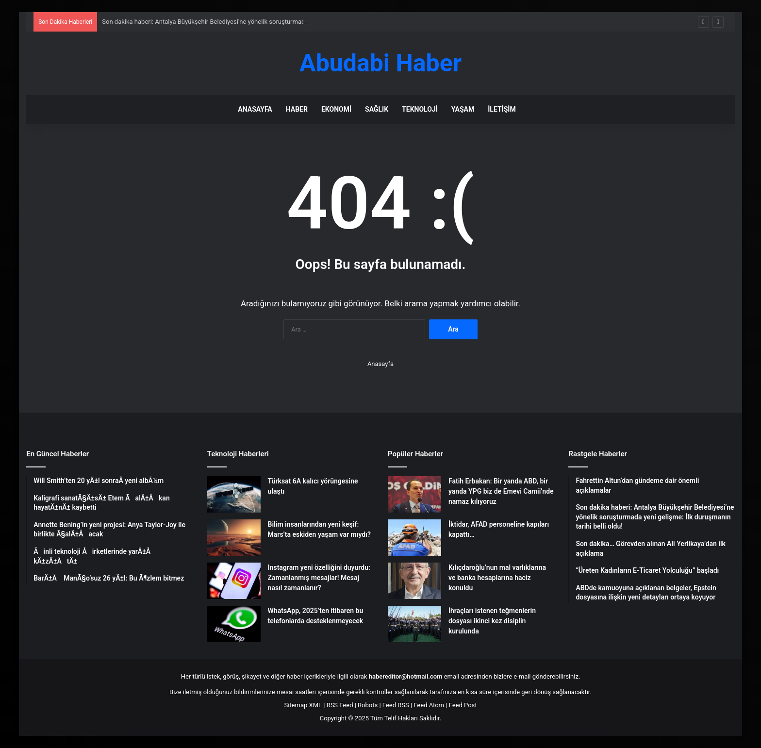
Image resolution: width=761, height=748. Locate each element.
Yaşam (462, 109)
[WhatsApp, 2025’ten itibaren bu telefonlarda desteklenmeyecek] (234, 624)
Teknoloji (420, 109)
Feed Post (463, 705)
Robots (368, 705)
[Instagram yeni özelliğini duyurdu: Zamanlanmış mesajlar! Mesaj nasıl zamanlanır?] (234, 581)
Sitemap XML (303, 705)
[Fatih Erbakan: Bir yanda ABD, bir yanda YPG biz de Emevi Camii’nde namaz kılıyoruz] (414, 494)
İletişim (501, 109)
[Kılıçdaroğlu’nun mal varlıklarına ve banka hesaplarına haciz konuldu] (414, 581)
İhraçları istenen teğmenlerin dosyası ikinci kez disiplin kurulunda (492, 621)
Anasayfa (255, 109)
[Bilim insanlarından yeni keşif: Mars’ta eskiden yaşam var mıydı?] (234, 537)
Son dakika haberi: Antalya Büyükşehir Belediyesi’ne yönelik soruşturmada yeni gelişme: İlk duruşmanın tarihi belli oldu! (267, 21)
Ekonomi (336, 109)
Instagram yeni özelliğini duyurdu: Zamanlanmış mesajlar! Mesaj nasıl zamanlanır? (319, 578)
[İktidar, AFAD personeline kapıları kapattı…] (414, 537)
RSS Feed (340, 705)
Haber (297, 109)
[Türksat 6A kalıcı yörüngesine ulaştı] (234, 494)
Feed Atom (429, 705)
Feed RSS (395, 705)
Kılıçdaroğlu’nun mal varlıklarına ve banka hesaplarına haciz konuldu (497, 578)
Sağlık (376, 109)
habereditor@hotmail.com (406, 676)
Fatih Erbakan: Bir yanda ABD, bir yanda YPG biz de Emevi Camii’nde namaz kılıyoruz (501, 491)
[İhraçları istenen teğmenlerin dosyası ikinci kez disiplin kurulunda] (414, 624)
